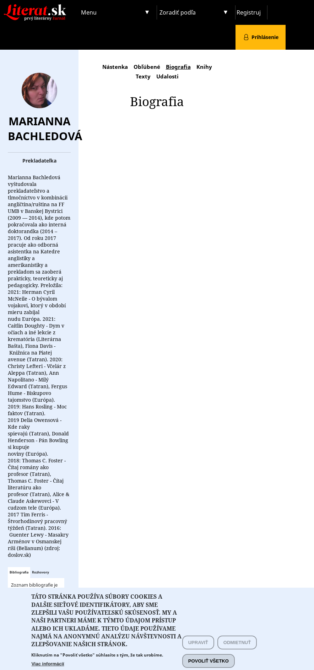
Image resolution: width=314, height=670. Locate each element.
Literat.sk (39, 7)
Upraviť (198, 650)
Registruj (249, 12)
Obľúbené (147, 66)
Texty (143, 76)
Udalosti (167, 76)
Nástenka (115, 66)
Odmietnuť (237, 650)
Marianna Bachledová (45, 128)
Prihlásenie (264, 37)
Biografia (178, 66)
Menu (89, 12)
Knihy (204, 66)
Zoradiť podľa (177, 12)
